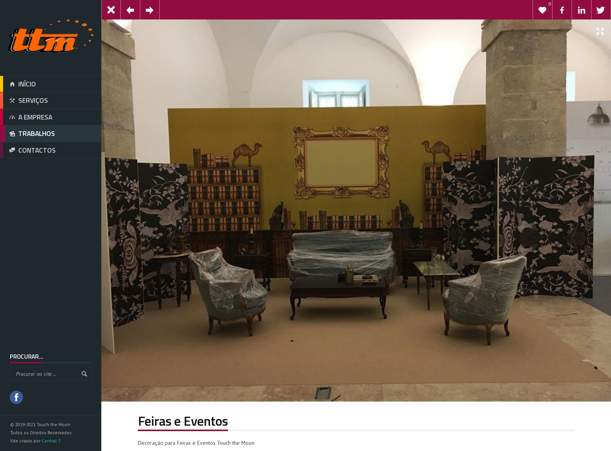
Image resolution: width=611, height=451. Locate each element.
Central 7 (51, 441)
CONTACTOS (28, 150)
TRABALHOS (27, 133)
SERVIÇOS (24, 100)
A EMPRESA (26, 117)
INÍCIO (18, 84)
